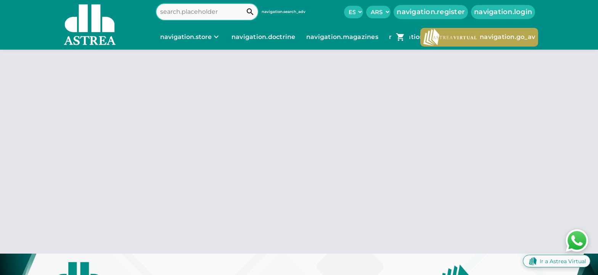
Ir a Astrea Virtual (556, 261)
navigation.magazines (343, 36)
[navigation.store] (190, 37)
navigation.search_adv (283, 11)
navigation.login (503, 12)
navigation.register (431, 12)
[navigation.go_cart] (400, 37)
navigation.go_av (479, 37)
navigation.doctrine (263, 36)
